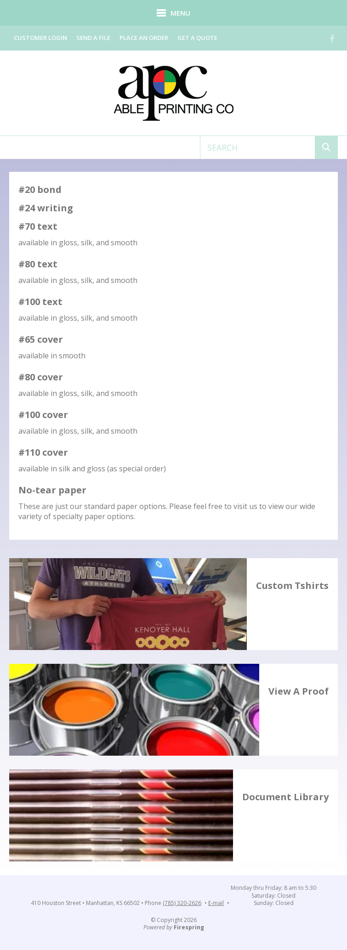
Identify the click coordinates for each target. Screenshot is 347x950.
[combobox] (257, 147)
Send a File (93, 38)
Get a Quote (197, 38)
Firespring (189, 927)
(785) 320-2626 (182, 903)
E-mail (216, 903)
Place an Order (143, 38)
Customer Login (40, 38)
